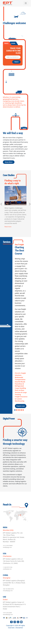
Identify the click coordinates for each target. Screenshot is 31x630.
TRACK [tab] (6, 43)
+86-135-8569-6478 (8, 589)
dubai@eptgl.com (8, 614)
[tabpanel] (15, 325)
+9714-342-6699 (7, 612)
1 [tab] (15, 410)
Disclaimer (19, 628)
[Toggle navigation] (25, 3)
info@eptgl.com (7, 547)
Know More (8, 162)
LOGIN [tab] (13, 43)
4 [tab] (20, 410)
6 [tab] (23, 410)
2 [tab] (16, 410)
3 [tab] (18, 410)
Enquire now (21, 406)
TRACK (16, 62)
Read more (8, 227)
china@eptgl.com (8, 590)
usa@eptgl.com (7, 569)
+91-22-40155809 (7, 545)
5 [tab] (21, 410)
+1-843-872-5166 (7, 567)
